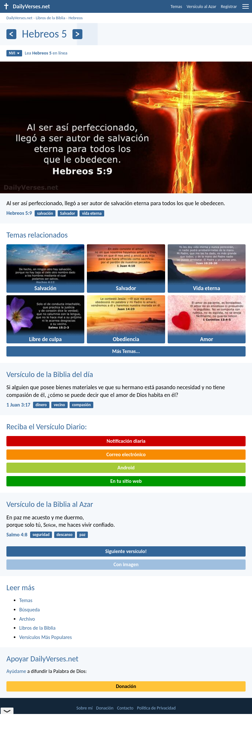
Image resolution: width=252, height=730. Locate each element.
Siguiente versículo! (126, 551)
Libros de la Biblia (50, 17)
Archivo (27, 619)
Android (125, 468)
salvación (45, 213)
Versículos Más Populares (45, 637)
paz (83, 534)
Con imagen (126, 564)
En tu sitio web (126, 481)
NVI (14, 53)
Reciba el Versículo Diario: (46, 426)
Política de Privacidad (156, 708)
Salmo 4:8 (16, 535)
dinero (41, 404)
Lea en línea (46, 53)
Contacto (125, 708)
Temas (176, 6)
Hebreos (76, 17)
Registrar (229, 6)
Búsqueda (29, 610)
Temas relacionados (37, 234)
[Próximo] (77, 34)
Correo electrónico (126, 454)
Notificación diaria (125, 441)
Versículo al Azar (201, 6)
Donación (126, 686)
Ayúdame (16, 671)
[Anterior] (11, 34)
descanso (64, 534)
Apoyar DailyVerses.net (42, 658)
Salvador (67, 213)
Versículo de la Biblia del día (49, 374)
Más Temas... (126, 351)
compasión (81, 404)
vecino (59, 404)
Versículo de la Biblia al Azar (49, 504)
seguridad (40, 534)
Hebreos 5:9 (19, 213)
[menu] (245, 9)
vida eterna (92, 213)
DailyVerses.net (19, 17)
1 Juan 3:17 (18, 405)
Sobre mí (84, 708)
